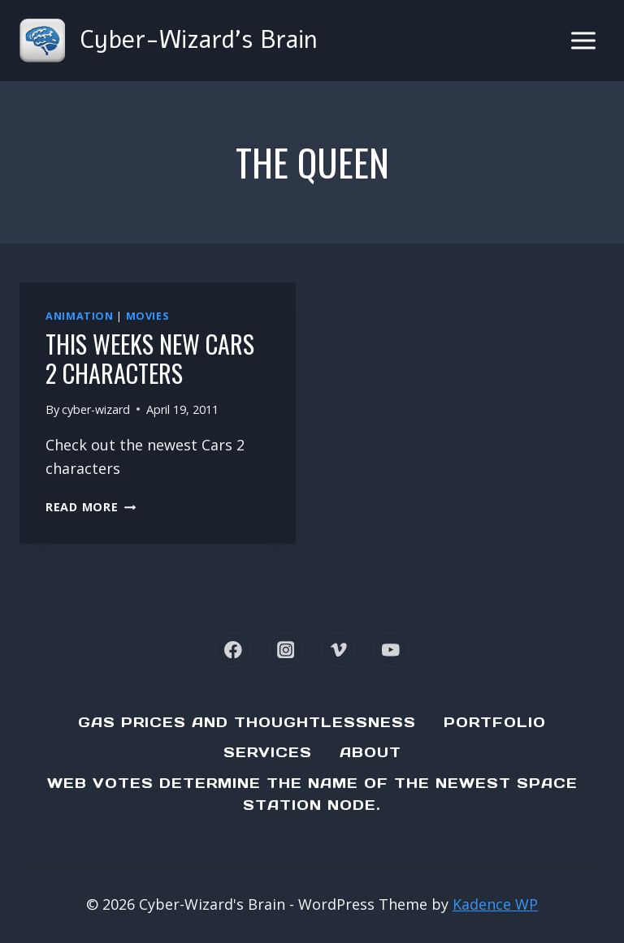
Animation (80, 316)
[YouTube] (391, 649)
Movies (147, 316)
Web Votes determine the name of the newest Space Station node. (312, 794)
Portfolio (495, 722)
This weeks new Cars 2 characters (150, 358)
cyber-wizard (96, 409)
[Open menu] (582, 40)
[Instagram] (285, 649)
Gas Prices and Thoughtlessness (247, 722)
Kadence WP (495, 904)
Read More (91, 507)
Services (267, 752)
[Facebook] (232, 649)
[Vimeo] (338, 649)
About (370, 752)
